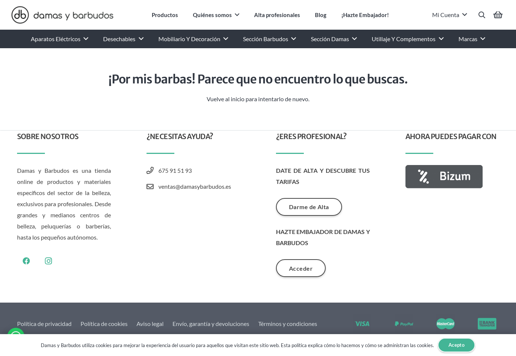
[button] (481, 15)
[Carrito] (498, 15)
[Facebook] (26, 261)
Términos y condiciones (287, 323)
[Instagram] (48, 261)
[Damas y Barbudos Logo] (62, 15)
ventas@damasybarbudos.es (194, 186)
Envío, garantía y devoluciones (210, 323)
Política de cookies (104, 323)
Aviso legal (150, 323)
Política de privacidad (44, 323)
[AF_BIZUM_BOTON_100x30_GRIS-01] (452, 176)
